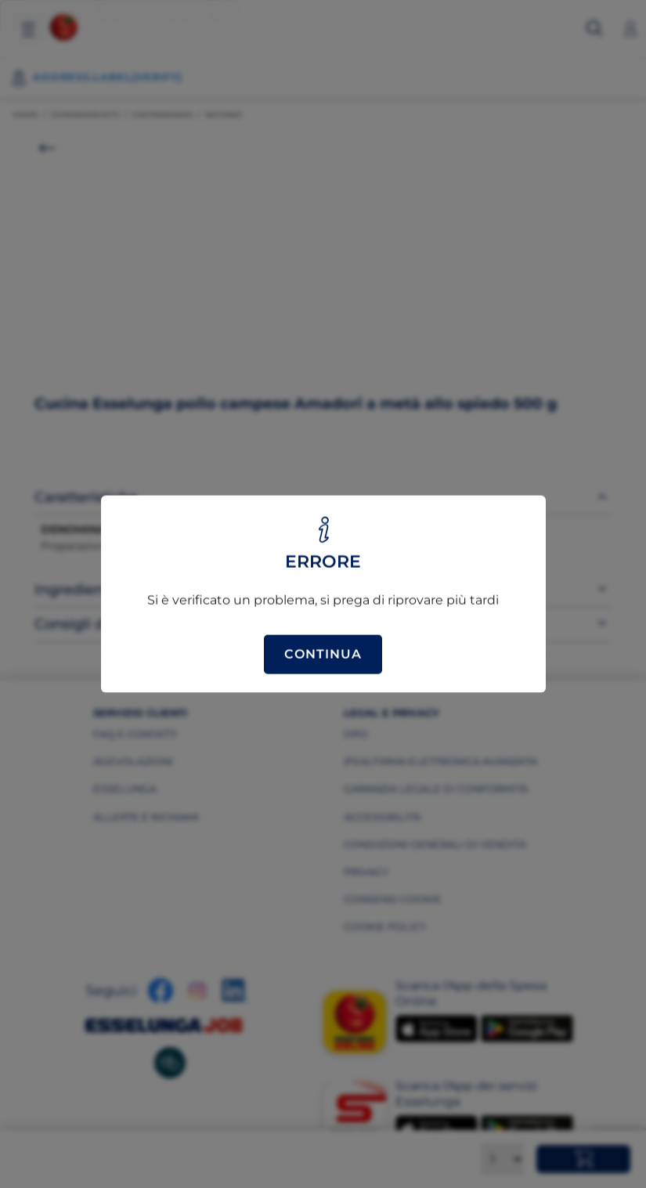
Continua (323, 654)
